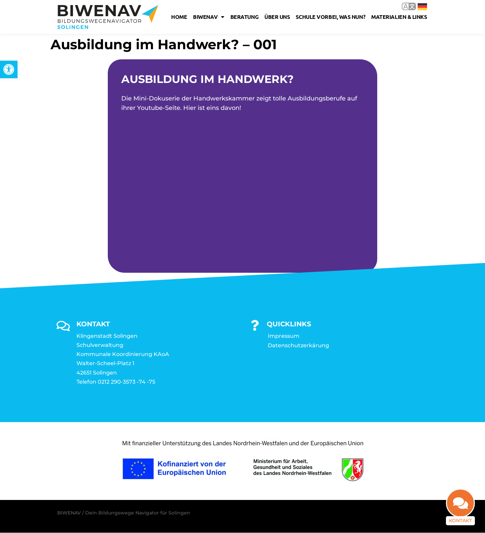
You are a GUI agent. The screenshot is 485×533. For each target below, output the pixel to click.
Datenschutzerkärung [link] (298, 346)
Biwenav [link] (208, 17)
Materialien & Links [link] (399, 16)
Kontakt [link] (460, 519)
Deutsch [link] (422, 7)
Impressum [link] (283, 336)
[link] (9, 69)
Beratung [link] (244, 16)
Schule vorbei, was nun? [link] (330, 16)
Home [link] (179, 16)
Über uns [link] (277, 16)
